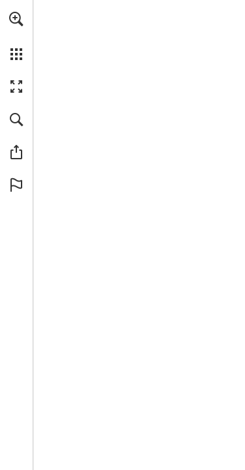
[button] (16, 19)
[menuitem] (16, 36)
